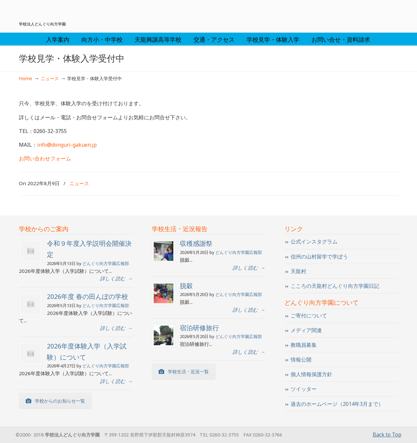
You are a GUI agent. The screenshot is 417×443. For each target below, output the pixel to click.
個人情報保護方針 (311, 374)
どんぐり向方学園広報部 (105, 263)
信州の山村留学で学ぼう (319, 256)
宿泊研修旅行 (199, 327)
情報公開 (301, 359)
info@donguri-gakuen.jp (67, 144)
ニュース (50, 78)
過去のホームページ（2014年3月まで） (337, 403)
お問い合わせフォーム (45, 158)
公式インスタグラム (314, 241)
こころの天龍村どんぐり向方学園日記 (335, 285)
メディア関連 (306, 330)
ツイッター (304, 388)
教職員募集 (304, 344)
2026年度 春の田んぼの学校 (87, 296)
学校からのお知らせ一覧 (55, 401)
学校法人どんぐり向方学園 (208, 12)
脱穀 (186, 285)
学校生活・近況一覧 (184, 371)
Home (25, 78)
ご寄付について (309, 315)
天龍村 (298, 271)
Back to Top (387, 434)
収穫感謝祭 (196, 243)
